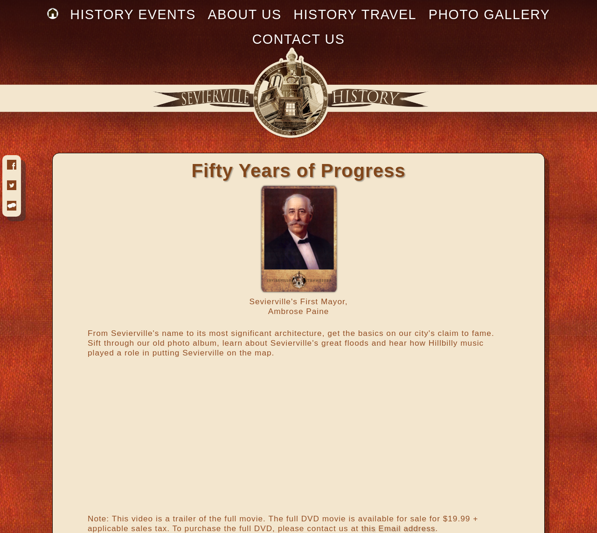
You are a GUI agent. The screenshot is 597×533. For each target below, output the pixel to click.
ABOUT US (245, 14)
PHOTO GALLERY (489, 14)
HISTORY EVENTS (133, 14)
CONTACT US (298, 39)
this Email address (398, 528)
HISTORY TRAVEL (355, 14)
